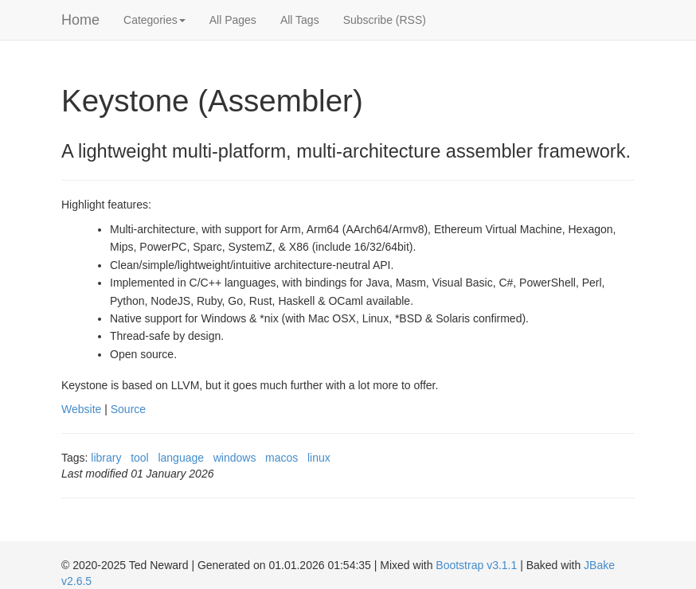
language (181, 457)
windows (234, 457)
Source (128, 409)
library (106, 457)
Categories (154, 20)
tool (140, 457)
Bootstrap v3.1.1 (476, 565)
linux (318, 457)
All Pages (232, 20)
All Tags (299, 20)
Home (80, 20)
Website (81, 409)
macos (281, 457)
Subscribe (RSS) (384, 20)
